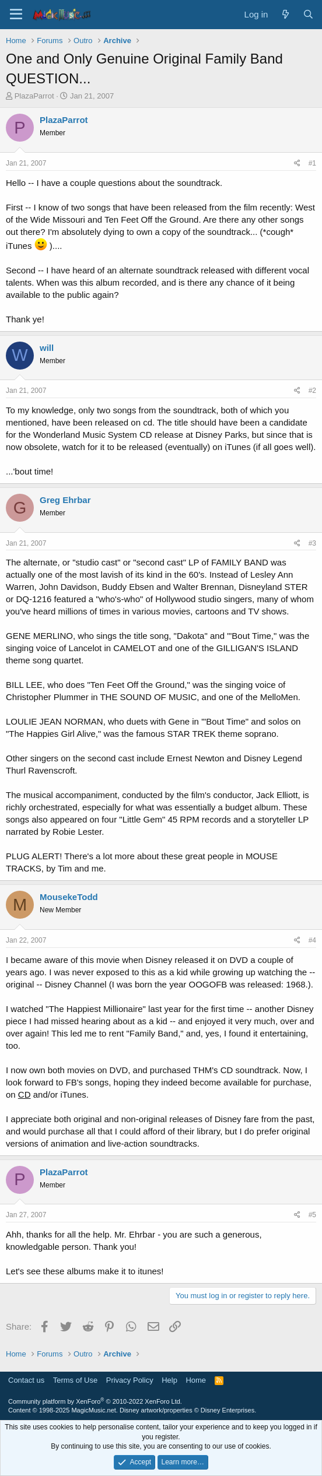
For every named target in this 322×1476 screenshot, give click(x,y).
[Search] (308, 14)
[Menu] (16, 14)
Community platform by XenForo (95, 1401)
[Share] (297, 163)
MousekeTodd (69, 897)
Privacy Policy (129, 1380)
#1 (312, 163)
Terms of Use (75, 1380)
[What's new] (285, 14)
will (47, 348)
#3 (312, 543)
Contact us (26, 1380)
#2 (312, 390)
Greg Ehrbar (65, 500)
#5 (312, 1215)
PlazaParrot (34, 96)
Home (196, 1380)
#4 (312, 940)
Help (169, 1380)
